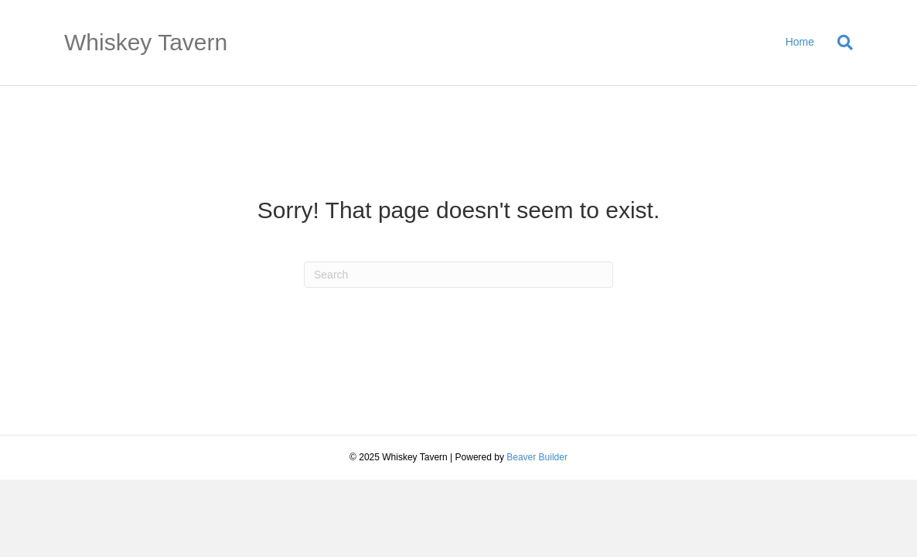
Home (800, 42)
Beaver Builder (537, 457)
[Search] (839, 42)
